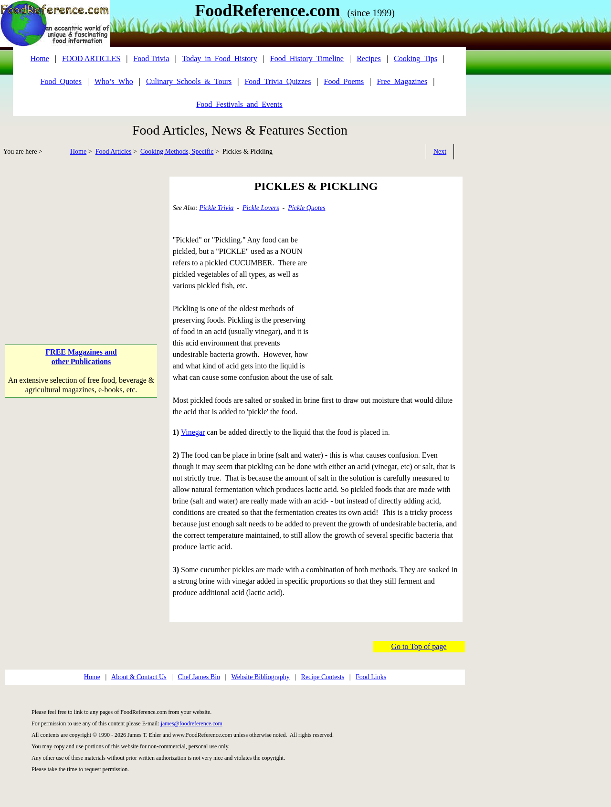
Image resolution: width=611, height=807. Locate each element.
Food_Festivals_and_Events (239, 104)
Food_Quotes (61, 81)
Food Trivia (151, 58)
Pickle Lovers (260, 207)
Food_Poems (344, 81)
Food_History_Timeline (307, 58)
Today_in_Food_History (219, 58)
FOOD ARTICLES (91, 58)
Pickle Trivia (216, 207)
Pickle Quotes (306, 207)
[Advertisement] (82, 243)
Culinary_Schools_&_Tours (189, 81)
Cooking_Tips (415, 58)
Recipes (369, 58)
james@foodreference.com (191, 723)
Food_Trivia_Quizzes (277, 81)
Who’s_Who (114, 81)
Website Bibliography (261, 677)
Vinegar (193, 432)
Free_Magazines (402, 81)
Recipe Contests (323, 677)
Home (78, 151)
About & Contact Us (139, 677)
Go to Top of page (419, 646)
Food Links (371, 677)
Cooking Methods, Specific (177, 151)
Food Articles (113, 151)
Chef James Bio (199, 677)
